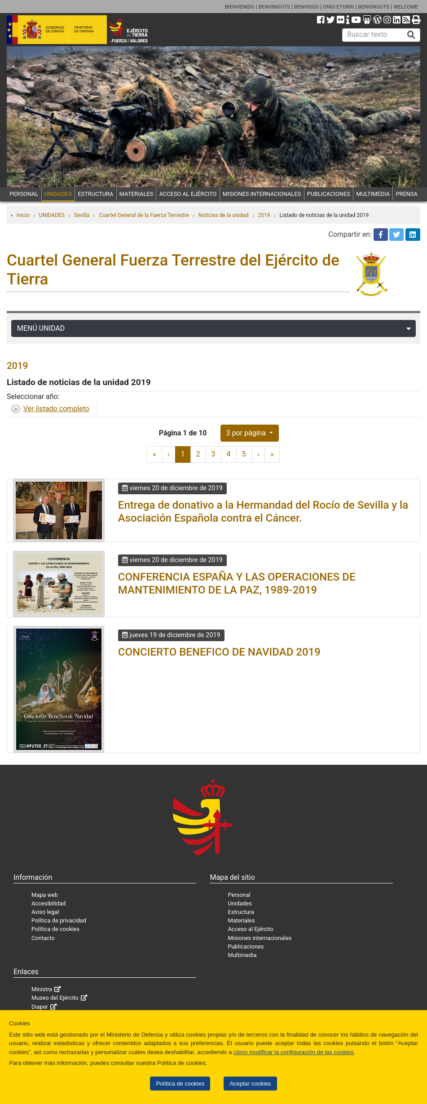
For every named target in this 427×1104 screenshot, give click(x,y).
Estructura (241, 912)
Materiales (241, 920)
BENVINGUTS (274, 7)
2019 (264, 215)
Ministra (41, 989)
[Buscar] (411, 35)
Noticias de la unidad (223, 215)
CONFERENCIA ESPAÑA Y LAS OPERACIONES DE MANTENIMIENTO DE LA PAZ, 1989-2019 (237, 583)
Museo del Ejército (55, 997)
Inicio (23, 215)
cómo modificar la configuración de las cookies (293, 1052)
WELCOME (405, 7)
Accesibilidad (48, 903)
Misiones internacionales (259, 938)
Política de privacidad (58, 920)
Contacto (43, 938)
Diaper (39, 1006)
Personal (239, 894)
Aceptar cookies (250, 1083)
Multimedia (242, 955)
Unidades (239, 903)
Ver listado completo (56, 408)
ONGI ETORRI (338, 7)
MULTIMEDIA (373, 194)
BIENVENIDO (240, 7)
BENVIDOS (306, 7)
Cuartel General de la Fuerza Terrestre (144, 215)
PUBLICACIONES (328, 194)
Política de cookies (180, 1083)
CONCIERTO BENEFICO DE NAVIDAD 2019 (219, 652)
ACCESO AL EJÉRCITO (188, 194)
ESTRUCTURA (95, 194)
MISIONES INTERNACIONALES (262, 194)
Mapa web (44, 894)
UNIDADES (58, 194)
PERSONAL (23, 194)
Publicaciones (246, 946)
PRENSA (406, 194)
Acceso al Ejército (250, 929)
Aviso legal (45, 912)
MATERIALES (136, 194)
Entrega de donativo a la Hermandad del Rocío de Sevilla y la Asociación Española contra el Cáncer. (263, 511)
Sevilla (82, 215)
